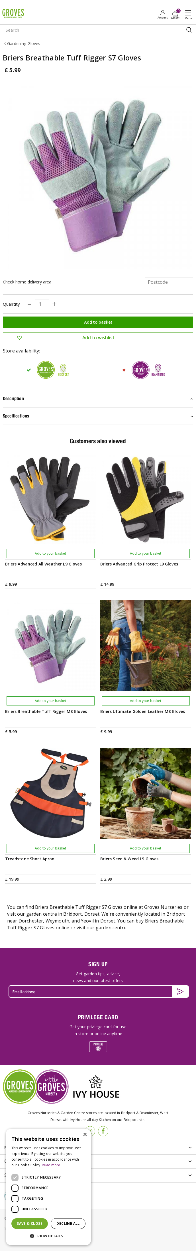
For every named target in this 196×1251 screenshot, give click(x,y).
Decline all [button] (67, 1223)
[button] (48, 1236)
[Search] (78, 30)
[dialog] (48, 1187)
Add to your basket (50, 553)
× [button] (85, 1135)
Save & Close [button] (29, 1223)
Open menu (189, 14)
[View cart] (175, 14)
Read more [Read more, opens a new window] (51, 1165)
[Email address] (98, 991)
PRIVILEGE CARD (98, 1017)
